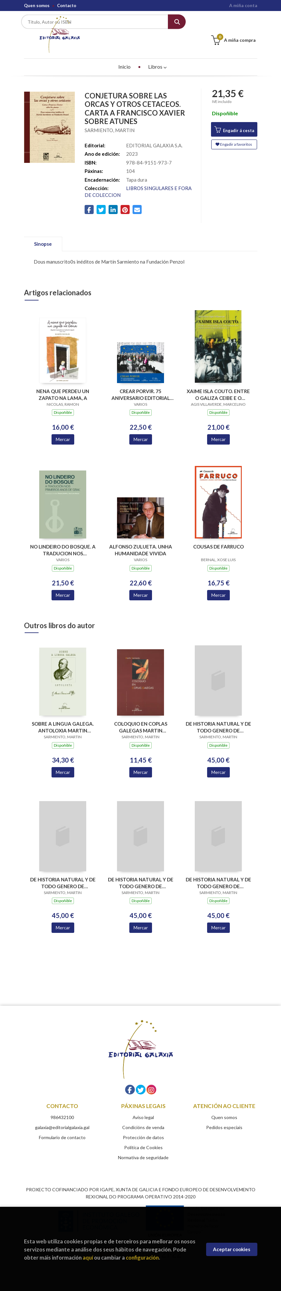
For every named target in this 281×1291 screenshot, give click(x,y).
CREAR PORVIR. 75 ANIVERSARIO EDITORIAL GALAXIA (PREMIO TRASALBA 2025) (140, 383)
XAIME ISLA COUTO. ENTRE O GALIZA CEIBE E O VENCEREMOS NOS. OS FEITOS (218, 383)
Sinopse (43, 233)
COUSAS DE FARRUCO (218, 535)
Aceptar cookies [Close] (231, 1249)
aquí (88, 1257)
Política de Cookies (143, 1136)
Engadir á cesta (234, 118)
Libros (157, 55)
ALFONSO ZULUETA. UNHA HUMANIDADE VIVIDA (140, 539)
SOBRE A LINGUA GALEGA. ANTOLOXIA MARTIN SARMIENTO (63, 716)
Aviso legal (143, 1106)
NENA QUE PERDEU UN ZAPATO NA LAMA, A (62, 383)
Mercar (63, 428)
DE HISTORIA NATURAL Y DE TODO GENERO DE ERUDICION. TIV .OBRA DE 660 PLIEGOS (218, 872)
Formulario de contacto (62, 1126)
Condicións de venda (143, 1116)
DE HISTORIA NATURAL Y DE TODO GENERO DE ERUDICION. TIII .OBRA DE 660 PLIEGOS (140, 872)
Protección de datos (143, 1126)
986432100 (62, 1106)
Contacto (66, 5)
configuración (142, 1257)
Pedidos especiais (224, 1116)
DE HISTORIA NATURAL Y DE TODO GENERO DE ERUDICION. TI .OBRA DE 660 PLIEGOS (218, 716)
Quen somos (37, 5)
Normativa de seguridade (143, 1146)
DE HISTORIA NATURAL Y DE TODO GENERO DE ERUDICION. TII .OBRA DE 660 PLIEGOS (63, 872)
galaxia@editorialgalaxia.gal (62, 1116)
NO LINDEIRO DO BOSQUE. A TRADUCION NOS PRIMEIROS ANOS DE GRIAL (63, 539)
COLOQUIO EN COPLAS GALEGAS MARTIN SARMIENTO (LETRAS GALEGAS (140, 716)
